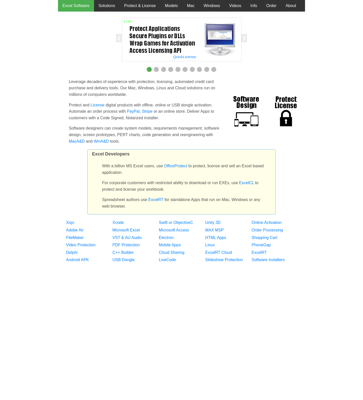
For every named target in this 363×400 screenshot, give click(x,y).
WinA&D (101, 141)
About (291, 6)
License (97, 105)
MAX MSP (214, 230)
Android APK (77, 260)
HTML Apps (215, 237)
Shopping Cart (264, 237)
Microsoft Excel (126, 230)
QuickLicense (184, 57)
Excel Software (76, 6)
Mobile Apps (170, 245)
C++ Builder (123, 252)
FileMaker (75, 237)
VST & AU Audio (127, 237)
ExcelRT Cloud (218, 252)
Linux (210, 245)
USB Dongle (123, 260)
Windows (212, 6)
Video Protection (81, 245)
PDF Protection (126, 245)
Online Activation (267, 222)
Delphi (71, 252)
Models (171, 6)
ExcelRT (155, 199)
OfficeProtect (175, 166)
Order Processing (267, 230)
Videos (235, 6)
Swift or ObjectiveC (176, 222)
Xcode (118, 222)
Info (253, 6)
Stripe (147, 111)
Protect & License (140, 6)
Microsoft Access (174, 230)
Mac (191, 6)
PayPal (133, 111)
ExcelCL (246, 183)
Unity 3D (213, 222)
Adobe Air (74, 230)
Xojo (70, 222)
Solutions (107, 6)
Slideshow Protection (224, 260)
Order (271, 6)
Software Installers (268, 260)
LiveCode (167, 260)
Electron (166, 237)
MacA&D (77, 141)
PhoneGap (261, 245)
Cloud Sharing (171, 252)
